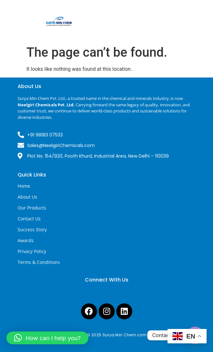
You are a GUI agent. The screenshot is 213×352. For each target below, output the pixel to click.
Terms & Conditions (39, 262)
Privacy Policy (32, 251)
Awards (26, 240)
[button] (47, 338)
